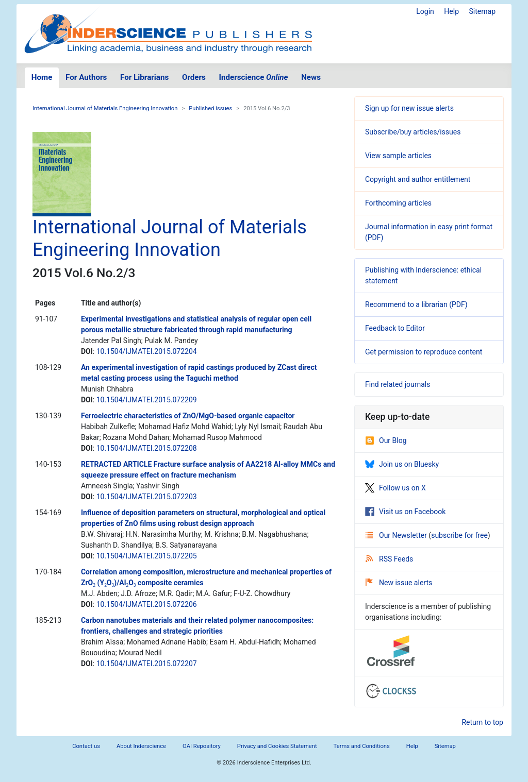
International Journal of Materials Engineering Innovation (104, 108)
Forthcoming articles (398, 203)
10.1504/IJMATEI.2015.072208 (146, 448)
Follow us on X (395, 488)
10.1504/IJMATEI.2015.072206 (146, 604)
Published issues (210, 108)
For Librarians (144, 77)
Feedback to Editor (395, 328)
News (311, 77)
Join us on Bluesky (402, 464)
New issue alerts (399, 583)
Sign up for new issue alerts (409, 108)
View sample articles (398, 155)
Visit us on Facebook (405, 511)
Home (42, 77)
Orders (194, 77)
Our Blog (386, 440)
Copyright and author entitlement (417, 179)
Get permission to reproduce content (423, 352)
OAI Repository (202, 746)
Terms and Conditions (362, 746)
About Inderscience (141, 746)
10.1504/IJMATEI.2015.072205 (146, 556)
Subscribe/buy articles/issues (412, 132)
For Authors (86, 77)
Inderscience (253, 77)
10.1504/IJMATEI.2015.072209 (146, 400)
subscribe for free (459, 535)
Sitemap (482, 11)
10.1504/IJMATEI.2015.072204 (146, 351)
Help (451, 11)
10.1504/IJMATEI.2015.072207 (146, 663)
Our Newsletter (397, 535)
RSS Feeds (389, 559)
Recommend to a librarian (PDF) (416, 304)
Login (425, 11)
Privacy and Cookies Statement (277, 746)
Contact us (86, 746)
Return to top (482, 722)
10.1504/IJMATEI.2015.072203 (146, 496)
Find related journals (397, 384)
